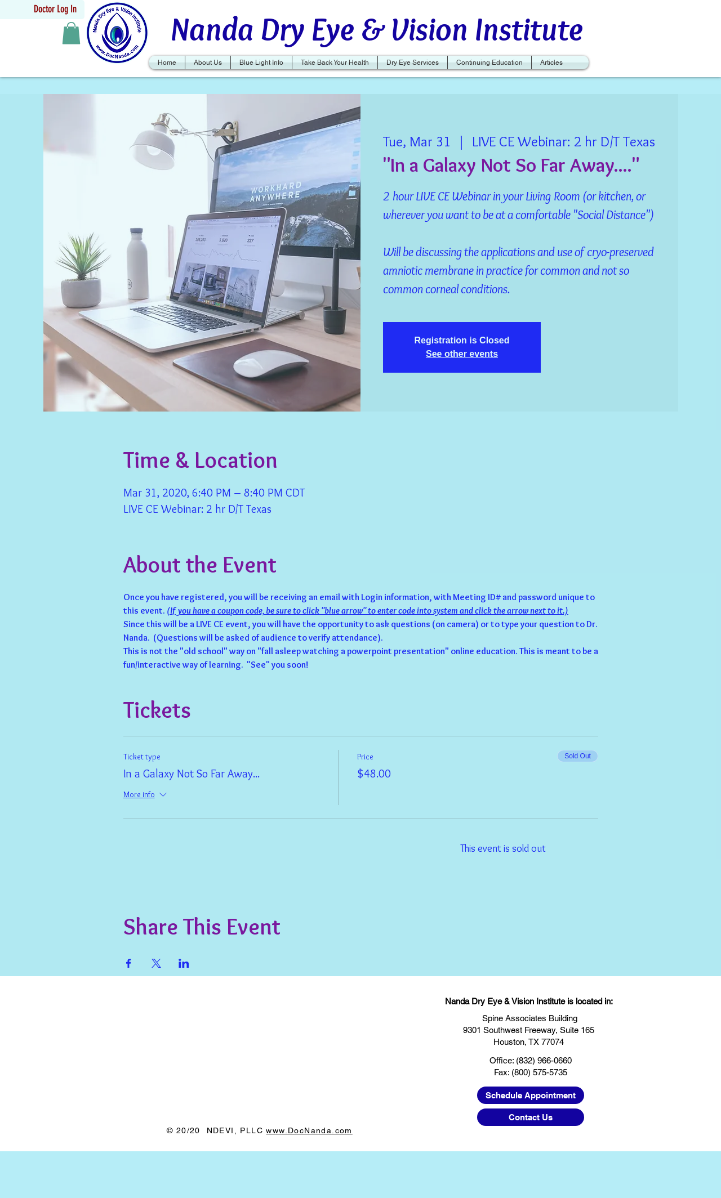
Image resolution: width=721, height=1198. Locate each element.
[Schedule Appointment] (530, 1095)
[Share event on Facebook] (128, 963)
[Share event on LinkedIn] (184, 963)
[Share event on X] (156, 963)
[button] (71, 33)
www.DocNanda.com (309, 1130)
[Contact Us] (530, 1117)
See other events (462, 354)
